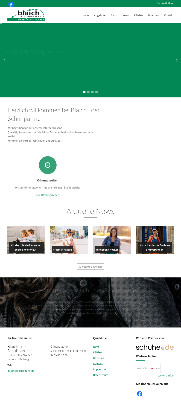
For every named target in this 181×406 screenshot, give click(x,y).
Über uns (153, 15)
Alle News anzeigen (90, 268)
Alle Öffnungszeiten (47, 197)
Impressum (100, 369)
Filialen (138, 15)
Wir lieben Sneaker (107, 250)
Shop (114, 15)
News (125, 15)
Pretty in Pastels (62, 250)
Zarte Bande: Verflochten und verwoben (154, 248)
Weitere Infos (166, 375)
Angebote (100, 15)
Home (85, 15)
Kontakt (169, 15)
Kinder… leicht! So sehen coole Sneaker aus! (25, 248)
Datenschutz (100, 375)
